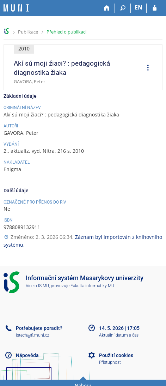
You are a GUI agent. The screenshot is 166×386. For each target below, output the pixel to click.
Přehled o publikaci (66, 32)
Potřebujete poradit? (39, 328)
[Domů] (107, 8)
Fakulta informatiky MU (92, 285)
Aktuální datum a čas (119, 335)
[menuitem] (145, 68)
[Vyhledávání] (123, 8)
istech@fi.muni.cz (32, 335)
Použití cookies (116, 355)
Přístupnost (110, 362)
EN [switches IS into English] (138, 7)
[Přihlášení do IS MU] (154, 8)
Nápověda (27, 355)
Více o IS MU (37, 285)
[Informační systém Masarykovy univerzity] (16, 8)
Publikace (28, 32)
